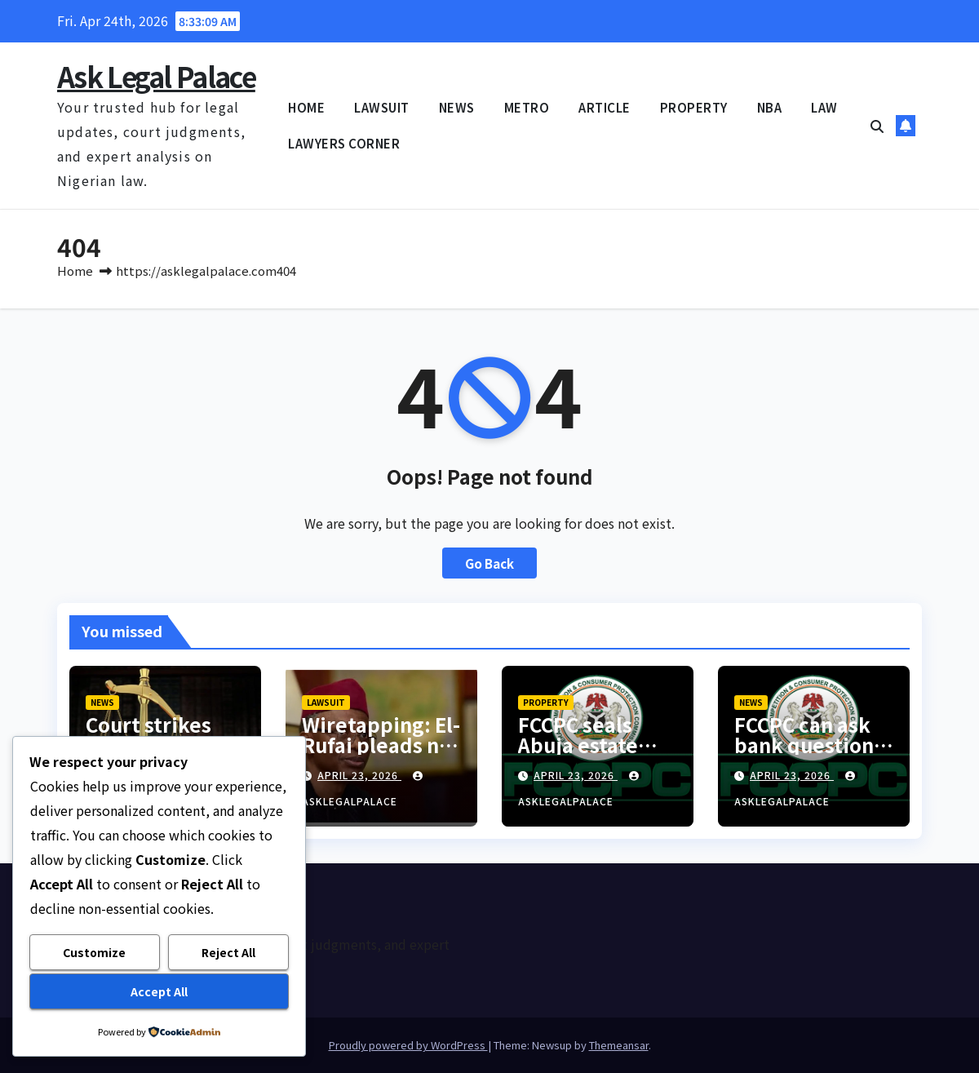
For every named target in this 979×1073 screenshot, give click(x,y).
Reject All (228, 952)
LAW (824, 107)
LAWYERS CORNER (344, 143)
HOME (306, 107)
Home (75, 270)
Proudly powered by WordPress (408, 1045)
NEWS (457, 107)
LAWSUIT (382, 107)
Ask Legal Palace (156, 76)
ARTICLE (604, 107)
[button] (877, 125)
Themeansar (619, 1045)
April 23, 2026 (359, 775)
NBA (769, 107)
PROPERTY (694, 107)
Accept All (159, 991)
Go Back (489, 563)
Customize (94, 952)
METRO (527, 107)
